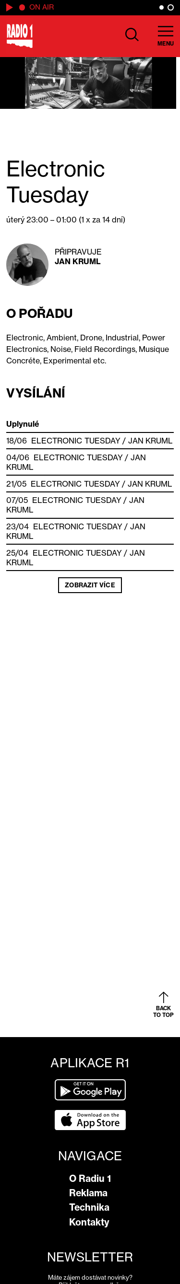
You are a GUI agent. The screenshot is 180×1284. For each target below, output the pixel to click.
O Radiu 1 (90, 1178)
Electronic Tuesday (76, 440)
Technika (89, 1207)
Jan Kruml (78, 261)
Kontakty (89, 1222)
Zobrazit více (90, 585)
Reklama (88, 1193)
